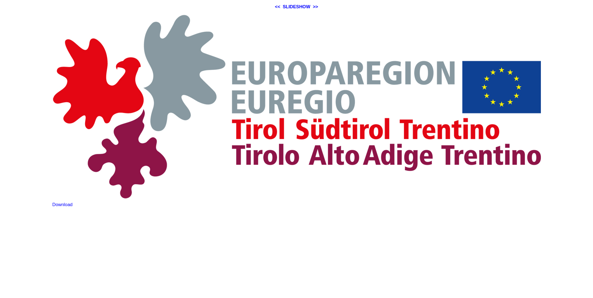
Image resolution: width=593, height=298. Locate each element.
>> (315, 6)
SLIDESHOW (297, 6)
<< (277, 6)
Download (63, 204)
